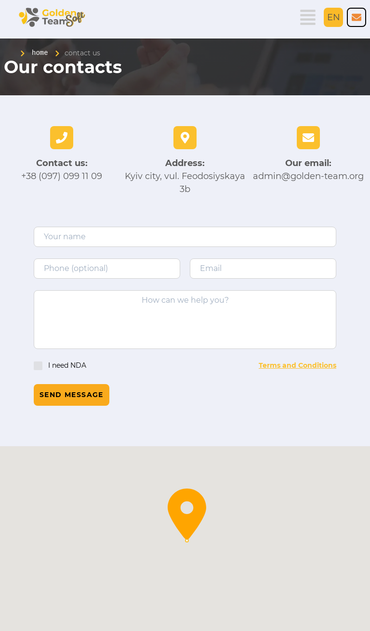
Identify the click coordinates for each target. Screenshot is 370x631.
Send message (72, 394)
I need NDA (60, 365)
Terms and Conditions (297, 365)
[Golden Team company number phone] (356, 17)
